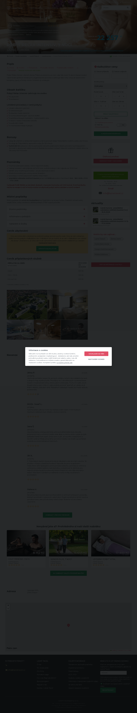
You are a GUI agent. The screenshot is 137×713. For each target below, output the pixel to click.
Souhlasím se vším (96, 354)
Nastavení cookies (96, 359)
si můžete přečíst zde (64, 362)
